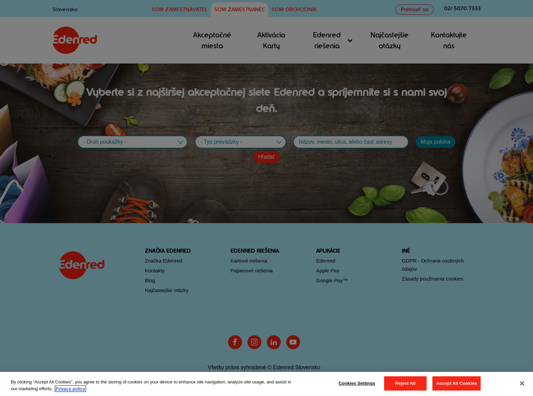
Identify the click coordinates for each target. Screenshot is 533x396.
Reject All (405, 383)
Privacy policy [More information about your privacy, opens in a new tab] (70, 388)
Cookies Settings (357, 383)
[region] (266, 384)
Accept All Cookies (456, 383)
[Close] (522, 383)
